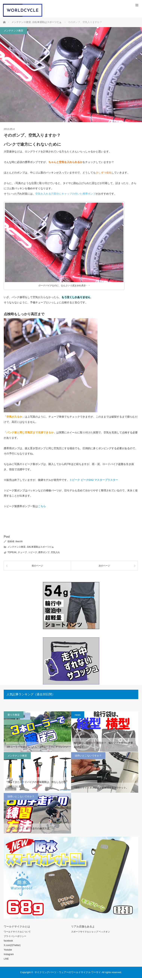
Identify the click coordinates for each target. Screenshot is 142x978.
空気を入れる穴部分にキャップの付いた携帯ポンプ (65, 193)
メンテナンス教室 (13, 30)
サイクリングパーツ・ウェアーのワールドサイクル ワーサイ (68, 972)
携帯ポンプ (44, 552)
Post (7, 536)
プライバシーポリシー (15, 936)
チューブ (22, 552)
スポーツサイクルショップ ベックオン (90, 931)
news (77, 714)
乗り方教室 (14, 714)
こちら (42, 506)
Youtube (8, 949)
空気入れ (55, 552)
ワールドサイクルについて (17, 931)
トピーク (32, 552)
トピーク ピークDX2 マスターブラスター (93, 479)
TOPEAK (12, 552)
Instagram (9, 954)
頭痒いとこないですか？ (88, 755)
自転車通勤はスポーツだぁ (40, 547)
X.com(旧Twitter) (12, 945)
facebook (8, 940)
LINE (6, 958)
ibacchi (19, 541)
